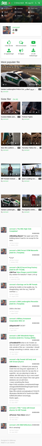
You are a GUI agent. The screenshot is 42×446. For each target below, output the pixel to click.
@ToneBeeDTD (15, 343)
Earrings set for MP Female (27, 284)
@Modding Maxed (16, 236)
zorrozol (16, 27)
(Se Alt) (15, 99)
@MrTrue (12, 272)
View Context (14, 243)
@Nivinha (13, 366)
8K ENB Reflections (24, 425)
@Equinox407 (14, 326)
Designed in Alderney (8, 440)
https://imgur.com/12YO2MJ (27, 272)
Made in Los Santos (8, 443)
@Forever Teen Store (17, 415)
